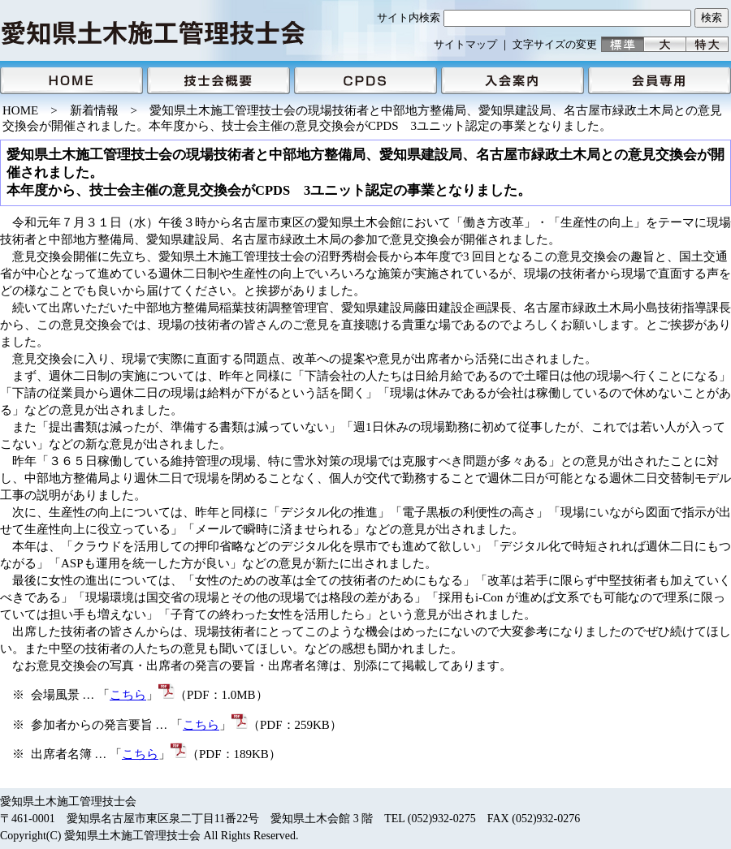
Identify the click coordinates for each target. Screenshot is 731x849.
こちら (128, 694)
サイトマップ (465, 44)
